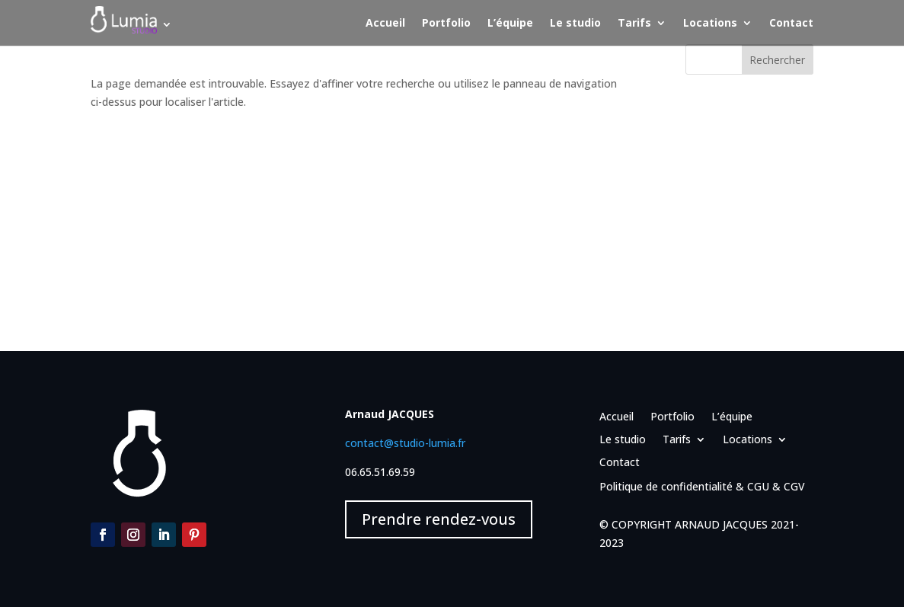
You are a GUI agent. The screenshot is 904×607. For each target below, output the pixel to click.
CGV (794, 486)
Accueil (385, 24)
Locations (710, 24)
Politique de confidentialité (666, 486)
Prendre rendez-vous (439, 519)
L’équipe (510, 24)
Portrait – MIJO (723, 192)
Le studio (575, 24)
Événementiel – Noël (736, 239)
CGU (758, 486)
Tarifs (634, 24)
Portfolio (446, 24)
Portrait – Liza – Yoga (740, 127)
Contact (791, 24)
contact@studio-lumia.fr (405, 443)
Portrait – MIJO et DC (739, 216)
